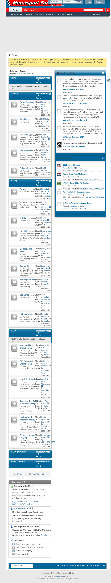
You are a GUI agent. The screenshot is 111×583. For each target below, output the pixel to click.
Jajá (71, 186)
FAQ (21, 14)
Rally (13, 331)
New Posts (14, 14)
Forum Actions (51, 14)
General (14, 93)
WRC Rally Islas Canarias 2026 (45, 348)
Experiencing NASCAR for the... (46, 233)
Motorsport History (28, 150)
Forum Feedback (27, 102)
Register (99, 2)
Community (38, 14)
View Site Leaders (39, 474)
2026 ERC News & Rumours (45, 363)
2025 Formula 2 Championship (46, 297)
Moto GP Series (44, 280)
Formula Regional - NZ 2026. (45, 316)
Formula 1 (24, 189)
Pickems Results (26, 168)
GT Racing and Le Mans (89, 179)
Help (89, 2)
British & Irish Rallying (29, 379)
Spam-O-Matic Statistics (24, 508)
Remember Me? (58, 6)
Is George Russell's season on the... (77, 203)
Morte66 (34, 501)
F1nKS (72, 168)
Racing (14, 181)
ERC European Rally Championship (28, 362)
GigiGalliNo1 (17, 501)
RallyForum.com (18, 452)
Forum (15, 10)
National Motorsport (29, 314)
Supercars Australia (45, 267)
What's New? (30, 10)
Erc (42, 168)
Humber (73, 195)
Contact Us (58, 565)
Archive (85, 565)
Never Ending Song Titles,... (46, 137)
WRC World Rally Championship (27, 346)
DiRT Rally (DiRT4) (45, 120)
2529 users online (36, 489)
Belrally (44, 535)
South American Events (45, 419)
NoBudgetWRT (18, 504)
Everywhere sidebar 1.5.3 (80, 216)
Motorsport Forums (72, 565)
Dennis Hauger (44, 219)
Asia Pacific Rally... (45, 402)
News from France (45, 436)
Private (14, 78)
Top (103, 565)
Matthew (73, 177)
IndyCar (23, 218)
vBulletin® (57, 577)
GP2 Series (24, 295)
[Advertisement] (58, 34)
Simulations (25, 119)
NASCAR (23, 231)
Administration (18, 461)
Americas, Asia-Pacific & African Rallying (29, 402)
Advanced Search (100, 14)
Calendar (28, 14)
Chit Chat (24, 135)
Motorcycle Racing (28, 279)
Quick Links (65, 14)
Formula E (24, 202)
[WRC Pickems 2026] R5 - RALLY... (76, 183)
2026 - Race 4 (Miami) (71, 165)
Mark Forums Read (22, 474)
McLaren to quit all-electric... (45, 204)
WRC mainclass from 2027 (73, 89)
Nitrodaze (73, 206)
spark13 (29, 504)
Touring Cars (25, 266)
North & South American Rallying (27, 418)
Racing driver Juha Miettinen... (75, 174)
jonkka (27, 501)
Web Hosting (95, 565)
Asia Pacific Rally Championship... (76, 192)
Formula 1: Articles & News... (45, 191)
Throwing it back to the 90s (45, 152)
